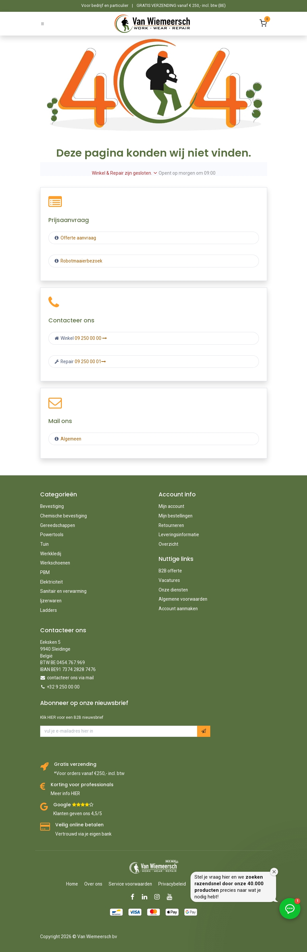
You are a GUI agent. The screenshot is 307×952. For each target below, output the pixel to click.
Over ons (93, 884)
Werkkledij (50, 553)
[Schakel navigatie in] (42, 23)
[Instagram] (159, 897)
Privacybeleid (172, 884)
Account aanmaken (178, 608)
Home (72, 884)
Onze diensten (173, 589)
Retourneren (171, 525)
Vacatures (169, 580)
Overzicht (168, 544)
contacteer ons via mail (70, 677)
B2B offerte (170, 570)
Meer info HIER (65, 793)
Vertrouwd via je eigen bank (83, 834)
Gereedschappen (57, 525)
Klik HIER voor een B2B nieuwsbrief (71, 717)
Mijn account (171, 506)
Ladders (48, 610)
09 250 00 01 (90, 361)
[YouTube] (171, 897)
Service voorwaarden (130, 884)
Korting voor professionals (82, 785)
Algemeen (71, 438)
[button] (203, 731)
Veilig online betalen (79, 825)
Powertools (52, 534)
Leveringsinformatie (179, 534)
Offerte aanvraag (78, 237)
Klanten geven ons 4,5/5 (77, 813)
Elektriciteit (51, 582)
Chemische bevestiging (63, 515)
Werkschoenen (55, 562)
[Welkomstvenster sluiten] (300, 856)
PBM (45, 572)
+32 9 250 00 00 (63, 686)
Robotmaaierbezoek (81, 260)
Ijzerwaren (51, 600)
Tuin (44, 544)
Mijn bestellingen (175, 515)
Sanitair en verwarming (63, 591)
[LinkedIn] (146, 897)
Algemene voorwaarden (183, 599)
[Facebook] (135, 897)
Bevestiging (52, 506)
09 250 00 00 (91, 338)
